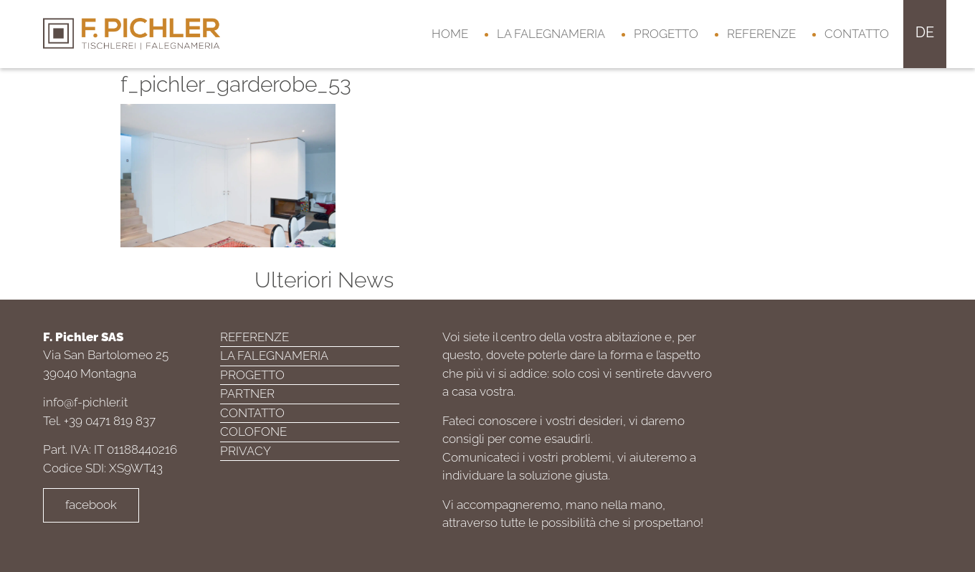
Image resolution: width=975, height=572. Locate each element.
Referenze (761, 34)
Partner (247, 393)
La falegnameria (551, 34)
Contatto (856, 34)
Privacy (245, 451)
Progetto (666, 34)
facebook (91, 504)
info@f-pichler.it (85, 402)
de (924, 32)
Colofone (253, 431)
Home (450, 34)
